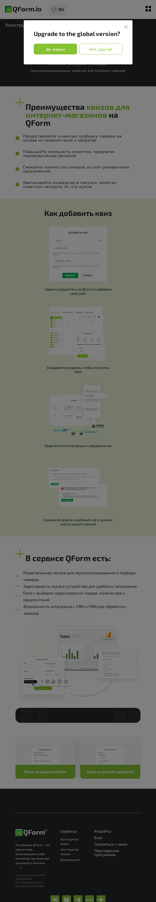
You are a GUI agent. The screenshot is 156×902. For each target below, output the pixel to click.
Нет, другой (100, 49)
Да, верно (55, 49)
